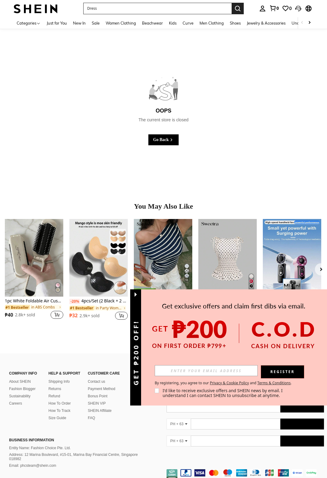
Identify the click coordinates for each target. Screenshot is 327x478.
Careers (15, 396)
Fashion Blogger (22, 381)
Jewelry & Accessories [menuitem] (266, 23)
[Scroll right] (309, 23)
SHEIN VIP (97, 396)
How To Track (59, 403)
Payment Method (101, 381)
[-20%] (74, 301)
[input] (206, 370)
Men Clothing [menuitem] (212, 23)
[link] (274, 8)
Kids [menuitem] (173, 23)
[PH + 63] (179, 416)
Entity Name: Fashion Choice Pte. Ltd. (40, 441)
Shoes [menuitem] (235, 23)
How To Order (59, 396)
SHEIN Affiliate (99, 403)
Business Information (31, 433)
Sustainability (20, 389)
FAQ (91, 411)
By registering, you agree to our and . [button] (223, 383)
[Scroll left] (302, 23)
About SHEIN (20, 374)
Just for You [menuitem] (57, 23)
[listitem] (34, 273)
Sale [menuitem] (96, 23)
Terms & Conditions (274, 382)
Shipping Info (59, 374)
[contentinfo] (245, 469)
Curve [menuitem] (188, 23)
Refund (54, 389)
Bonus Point (97, 389)
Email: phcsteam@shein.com (32, 458)
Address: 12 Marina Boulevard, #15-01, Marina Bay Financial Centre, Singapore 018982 (73, 449)
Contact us (96, 374)
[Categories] (29, 23)
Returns (54, 381)
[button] (298, 8)
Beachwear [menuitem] (152, 23)
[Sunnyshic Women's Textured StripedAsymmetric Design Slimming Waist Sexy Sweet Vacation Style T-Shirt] (163, 258)
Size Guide (57, 411)
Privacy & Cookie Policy (229, 382)
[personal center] (262, 8)
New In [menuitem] (79, 23)
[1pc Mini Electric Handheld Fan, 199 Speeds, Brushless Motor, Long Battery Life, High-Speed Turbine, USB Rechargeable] (292, 258)
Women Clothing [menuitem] (121, 23)
